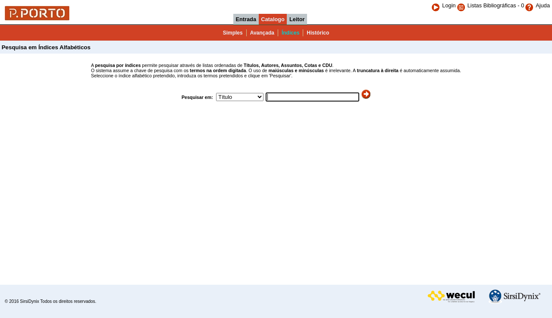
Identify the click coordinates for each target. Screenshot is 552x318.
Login (443, 5)
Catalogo (273, 19)
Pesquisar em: (198, 97)
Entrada (245, 19)
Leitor (297, 19)
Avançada (262, 33)
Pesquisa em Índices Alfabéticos (45, 47)
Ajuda (537, 5)
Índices (290, 33)
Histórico (318, 33)
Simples (233, 33)
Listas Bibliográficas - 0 (495, 5)
